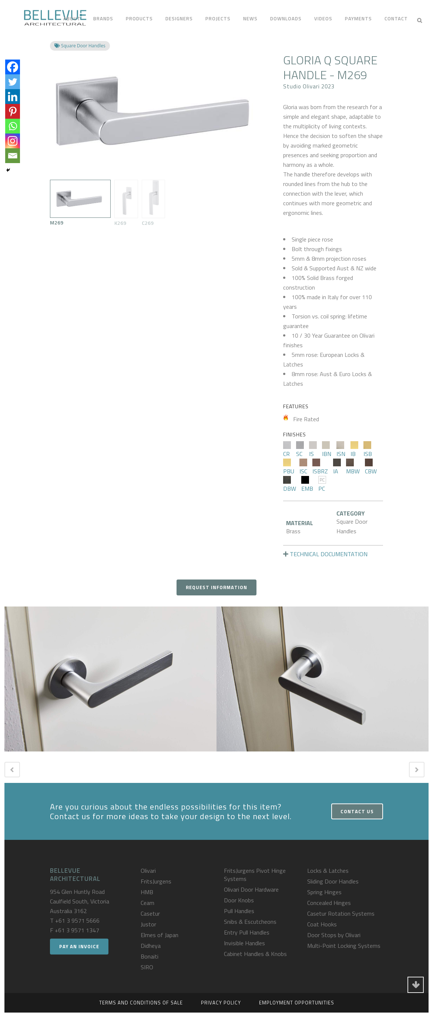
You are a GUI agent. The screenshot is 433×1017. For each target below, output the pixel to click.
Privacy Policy (221, 1002)
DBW (289, 484)
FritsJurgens (156, 881)
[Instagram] (12, 141)
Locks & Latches (328, 870)
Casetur (150, 913)
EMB (307, 484)
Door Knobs (239, 900)
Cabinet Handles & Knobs (255, 954)
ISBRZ (320, 467)
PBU (288, 467)
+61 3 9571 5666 (77, 920)
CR (287, 449)
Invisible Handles (244, 943)
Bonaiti (149, 956)
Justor (148, 924)
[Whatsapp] (12, 126)
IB (354, 449)
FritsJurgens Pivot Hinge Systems (255, 874)
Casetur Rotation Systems (341, 913)
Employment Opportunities (296, 1002)
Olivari (148, 870)
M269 (80, 203)
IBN (326, 449)
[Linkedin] (12, 96)
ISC (303, 467)
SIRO (147, 967)
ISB (367, 449)
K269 (126, 203)
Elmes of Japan (159, 935)
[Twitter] (12, 81)
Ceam (147, 903)
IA (337, 467)
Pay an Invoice (79, 946)
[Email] (12, 155)
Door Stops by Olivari (333, 935)
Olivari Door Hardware (251, 889)
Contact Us (357, 811)
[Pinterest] (12, 111)
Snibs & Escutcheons (250, 922)
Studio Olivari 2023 (309, 86)
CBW (371, 467)
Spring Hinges (324, 892)
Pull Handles (239, 911)
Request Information (216, 587)
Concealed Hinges (329, 903)
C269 (153, 203)
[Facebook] (12, 67)
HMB (147, 892)
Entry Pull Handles (246, 932)
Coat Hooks (322, 924)
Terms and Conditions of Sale (141, 1002)
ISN (340, 449)
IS (313, 449)
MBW (353, 467)
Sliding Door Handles (333, 881)
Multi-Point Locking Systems (343, 946)
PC (322, 484)
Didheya (151, 946)
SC (300, 449)
